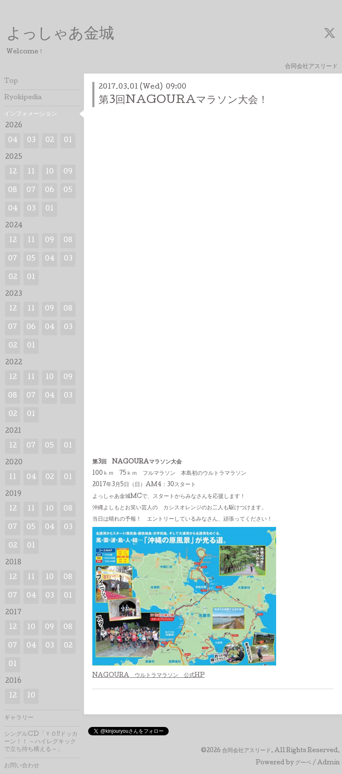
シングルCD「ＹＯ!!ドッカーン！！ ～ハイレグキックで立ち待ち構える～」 (41, 742)
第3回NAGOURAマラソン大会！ (183, 100)
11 (31, 172)
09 (68, 172)
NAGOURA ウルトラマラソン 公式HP (148, 676)
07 (31, 190)
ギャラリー (19, 718)
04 (13, 140)
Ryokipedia (23, 98)
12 (13, 172)
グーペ (303, 763)
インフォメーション (30, 114)
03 (31, 140)
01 (68, 140)
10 (49, 172)
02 (49, 140)
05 (68, 190)
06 (49, 190)
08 (12, 190)
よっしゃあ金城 (60, 34)
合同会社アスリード (246, 751)
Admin (328, 763)
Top (11, 81)
